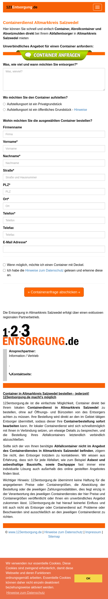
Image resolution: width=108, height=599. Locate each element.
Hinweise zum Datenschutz (44, 270)
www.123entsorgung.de (25, 532)
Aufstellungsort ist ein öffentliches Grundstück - (45, 109)
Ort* (6, 199)
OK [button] (88, 578)
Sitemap (54, 536)
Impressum (93, 532)
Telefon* (9, 213)
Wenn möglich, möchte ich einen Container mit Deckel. (43, 265)
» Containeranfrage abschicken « (54, 292)
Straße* (8, 170)
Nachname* (11, 156)
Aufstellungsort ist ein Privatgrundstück (32, 104)
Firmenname (12, 127)
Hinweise (80, 109)
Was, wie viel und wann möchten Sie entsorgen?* (40, 64)
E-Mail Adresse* (15, 242)
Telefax (8, 228)
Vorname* (10, 141)
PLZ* (6, 185)
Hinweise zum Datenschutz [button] (25, 592)
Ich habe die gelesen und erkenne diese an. (53, 273)
